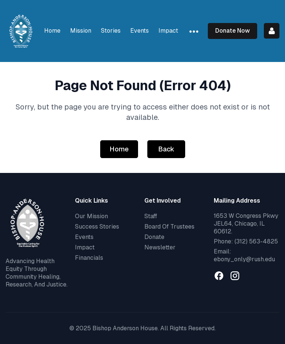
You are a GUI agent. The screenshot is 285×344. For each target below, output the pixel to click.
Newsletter (160, 247)
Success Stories (97, 226)
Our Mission (91, 216)
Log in (271, 31)
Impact (85, 247)
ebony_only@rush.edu (244, 259)
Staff (150, 216)
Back (166, 149)
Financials (89, 258)
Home (119, 149)
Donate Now (232, 31)
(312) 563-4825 (256, 241)
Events (84, 237)
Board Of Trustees (169, 226)
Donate (154, 237)
